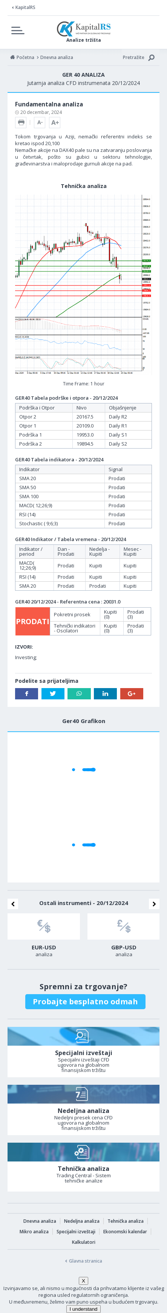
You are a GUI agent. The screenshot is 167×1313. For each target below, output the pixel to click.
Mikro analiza (34, 1231)
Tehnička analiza (125, 1221)
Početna (25, 57)
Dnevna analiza (39, 1221)
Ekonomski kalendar (125, 1231)
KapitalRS (25, 7)
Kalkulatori (83, 1242)
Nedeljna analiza (82, 1221)
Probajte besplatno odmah (85, 1001)
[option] (44, 937)
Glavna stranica (85, 1261)
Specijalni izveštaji (76, 1231)
